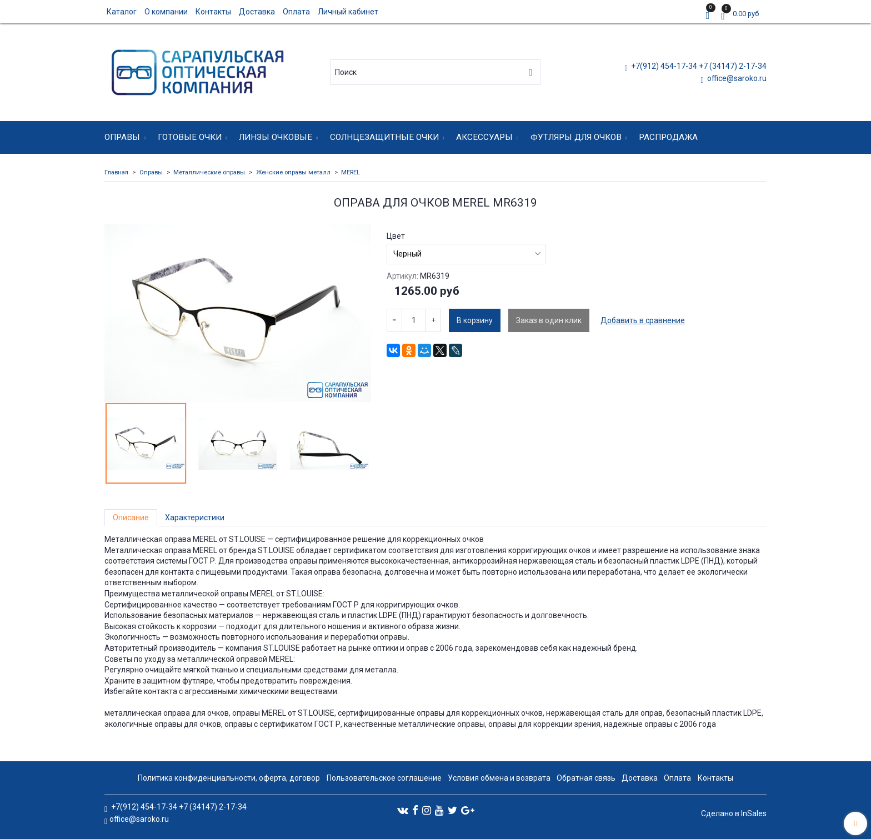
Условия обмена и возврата (499, 777)
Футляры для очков (576, 137)
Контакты (213, 11)
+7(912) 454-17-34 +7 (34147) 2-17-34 (698, 66)
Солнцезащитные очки (384, 137)
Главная (116, 172)
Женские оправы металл (293, 172)
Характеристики (194, 517)
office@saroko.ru (736, 78)
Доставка (257, 11)
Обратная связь (586, 777)
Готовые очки (190, 137)
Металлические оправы (209, 172)
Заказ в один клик (549, 320)
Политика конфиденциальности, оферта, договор (229, 777)
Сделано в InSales (734, 813)
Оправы (122, 137)
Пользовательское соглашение (384, 777)
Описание (131, 517)
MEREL (350, 172)
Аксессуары (484, 137)
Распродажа (668, 137)
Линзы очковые (275, 137)
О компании (166, 11)
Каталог (122, 11)
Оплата (296, 11)
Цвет (396, 236)
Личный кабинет (348, 11)
